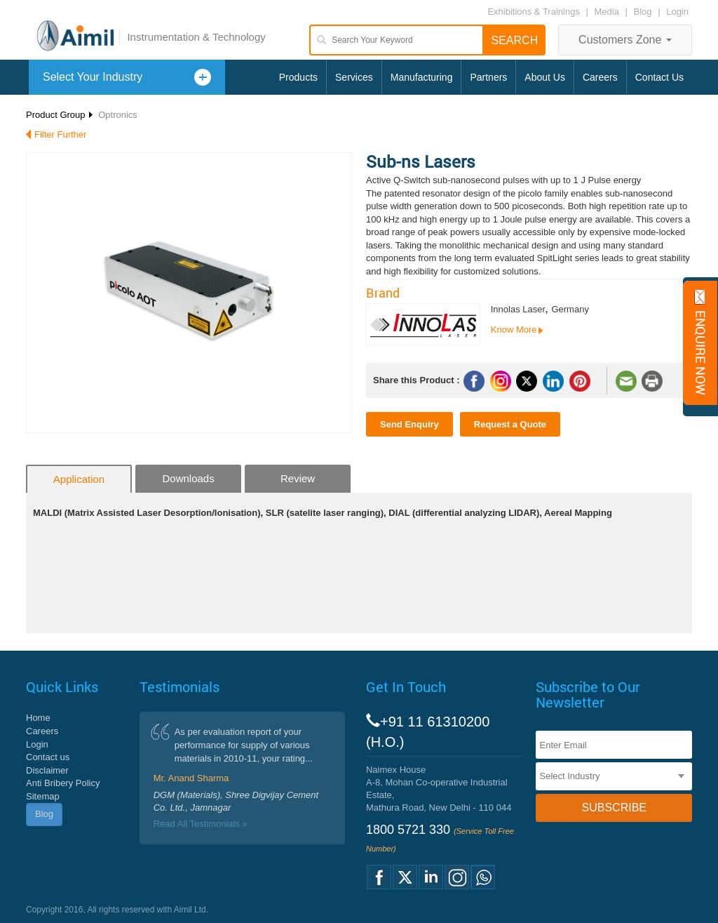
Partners (488, 77)
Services (354, 77)
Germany (569, 309)
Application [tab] (78, 479)
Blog (643, 11)
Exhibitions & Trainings (533, 11)
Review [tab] (297, 478)
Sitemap (43, 796)
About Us (544, 77)
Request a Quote (510, 424)
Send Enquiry (409, 424)
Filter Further (60, 134)
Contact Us (659, 77)
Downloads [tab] (188, 478)
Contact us (47, 757)
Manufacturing (422, 77)
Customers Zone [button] (625, 40)
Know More (514, 329)
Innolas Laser (518, 309)
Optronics (117, 114)
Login (677, 11)
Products (298, 77)
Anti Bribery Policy (63, 783)
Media (608, 11)
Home (38, 717)
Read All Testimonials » (201, 823)
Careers (600, 77)
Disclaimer (47, 770)
